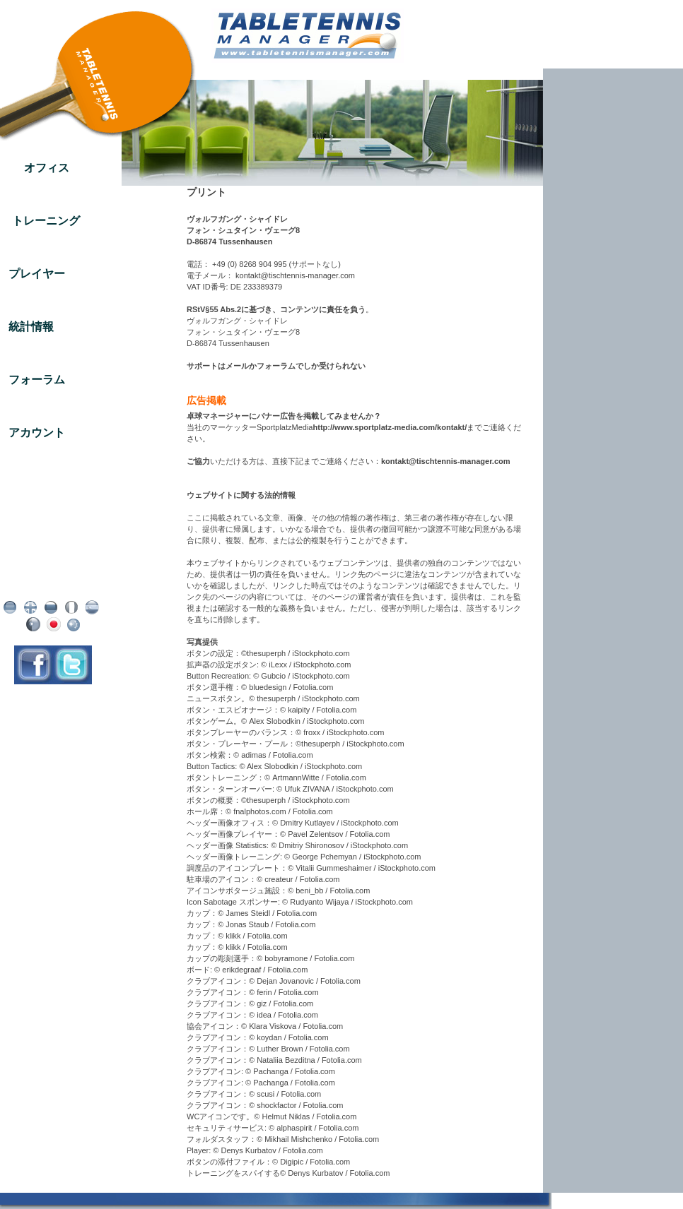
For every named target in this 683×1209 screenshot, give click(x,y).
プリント (53, 560)
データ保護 (53, 572)
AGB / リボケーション (52, 583)
